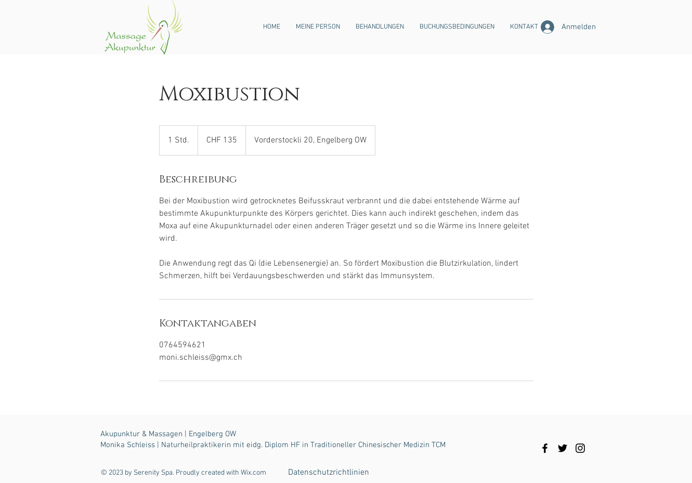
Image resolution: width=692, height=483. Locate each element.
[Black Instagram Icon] (580, 448)
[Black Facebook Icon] (545, 448)
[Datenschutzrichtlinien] (328, 472)
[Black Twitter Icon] (562, 448)
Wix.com (253, 472)
